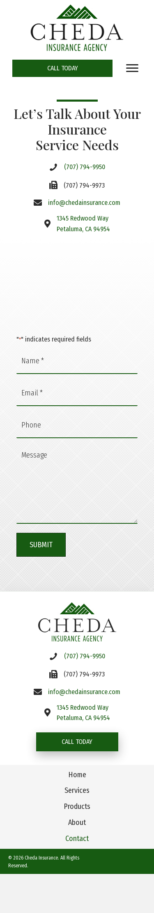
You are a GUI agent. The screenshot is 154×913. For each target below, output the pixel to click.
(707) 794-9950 (84, 167)
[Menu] (132, 68)
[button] (62, 68)
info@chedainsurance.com (84, 203)
